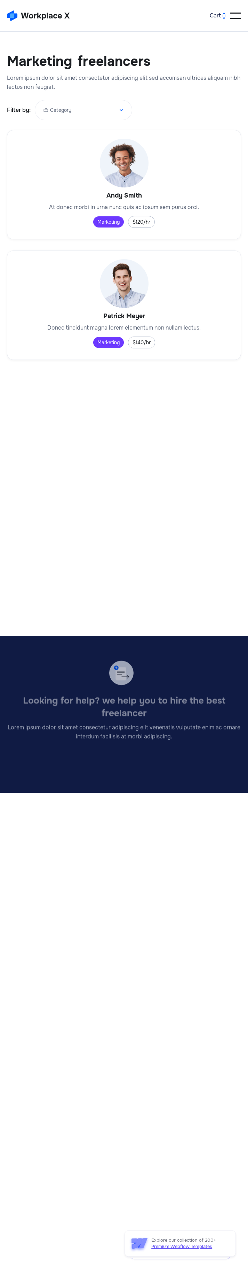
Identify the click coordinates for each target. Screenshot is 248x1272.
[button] (218, 15)
